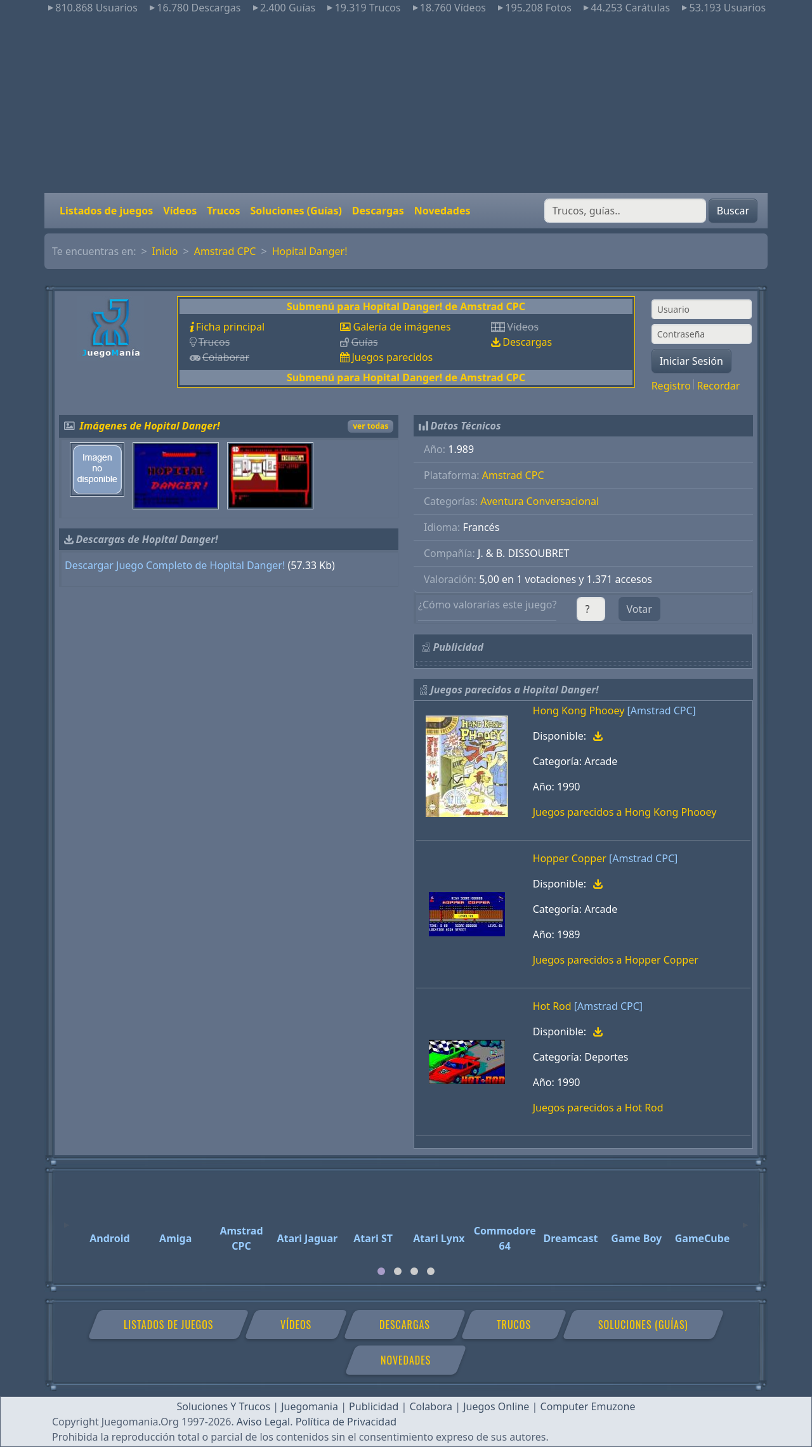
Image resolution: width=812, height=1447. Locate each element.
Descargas (378, 211)
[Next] (745, 1219)
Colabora (430, 1406)
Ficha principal (230, 327)
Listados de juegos (106, 211)
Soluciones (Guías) (295, 211)
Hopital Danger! (310, 251)
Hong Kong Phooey (579, 710)
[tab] (381, 1271)
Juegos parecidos (392, 357)
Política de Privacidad (346, 1422)
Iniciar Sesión (691, 361)
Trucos (223, 211)
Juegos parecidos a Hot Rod (598, 1108)
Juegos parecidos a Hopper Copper (615, 960)
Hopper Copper (569, 858)
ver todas (370, 426)
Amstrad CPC (225, 251)
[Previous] (66, 1219)
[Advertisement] (406, 104)
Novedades (442, 211)
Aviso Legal (263, 1422)
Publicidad (373, 1406)
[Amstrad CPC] (661, 710)
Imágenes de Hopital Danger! (150, 426)
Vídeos (180, 211)
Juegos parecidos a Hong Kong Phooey (625, 812)
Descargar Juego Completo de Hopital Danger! (175, 565)
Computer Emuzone (588, 1406)
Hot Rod (552, 1006)
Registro (671, 386)
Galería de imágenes (401, 327)
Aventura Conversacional (539, 501)
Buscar (733, 211)
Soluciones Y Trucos (224, 1406)
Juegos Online (496, 1406)
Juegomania (309, 1406)
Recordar (718, 386)
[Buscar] (625, 211)
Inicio (165, 251)
